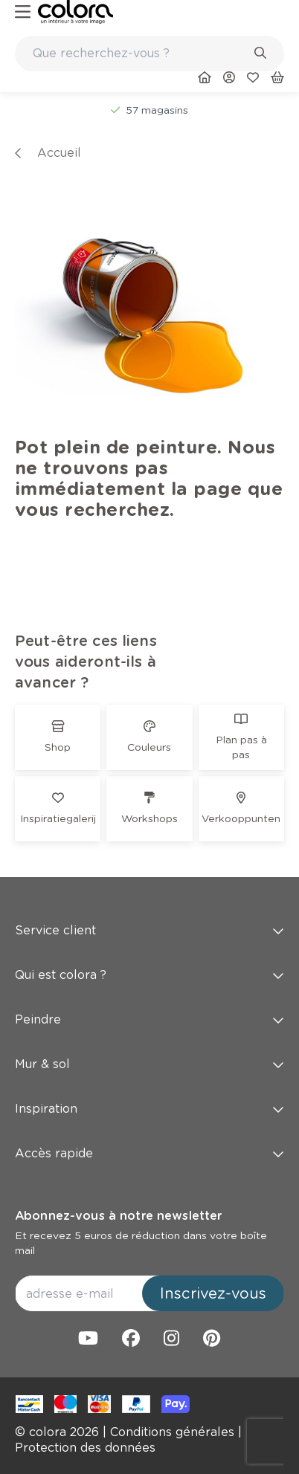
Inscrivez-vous (213, 1293)
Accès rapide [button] (149, 1153)
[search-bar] (140, 53)
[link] (75, 12)
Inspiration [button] (149, 1109)
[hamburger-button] (22, 12)
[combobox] (149, 53)
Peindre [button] (149, 1019)
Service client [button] (149, 930)
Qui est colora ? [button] (149, 975)
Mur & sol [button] (149, 1064)
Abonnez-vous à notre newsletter (118, 1216)
